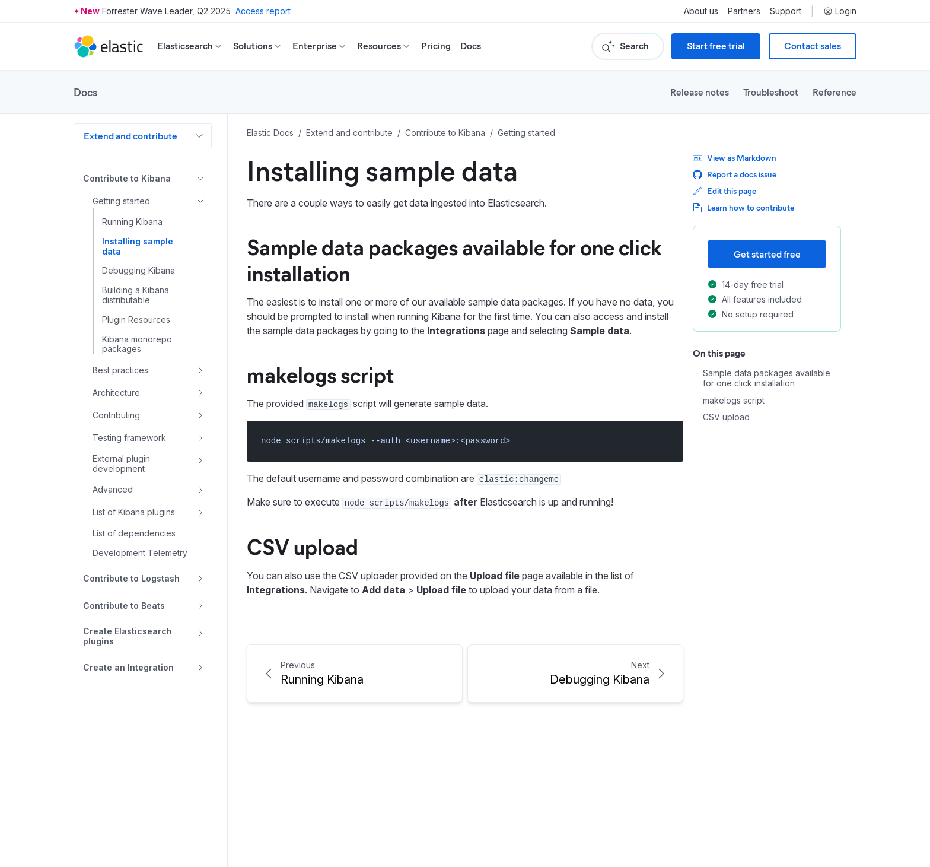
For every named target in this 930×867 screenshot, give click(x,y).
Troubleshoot (770, 91)
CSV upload (302, 546)
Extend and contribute (130, 135)
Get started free (767, 253)
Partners (744, 11)
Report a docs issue (734, 174)
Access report (263, 11)
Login (839, 11)
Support (785, 11)
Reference (834, 91)
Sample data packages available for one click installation (454, 259)
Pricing (436, 46)
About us (701, 11)
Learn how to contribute (743, 207)
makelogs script (320, 374)
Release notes (699, 91)
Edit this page (724, 190)
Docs (470, 46)
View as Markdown (734, 157)
